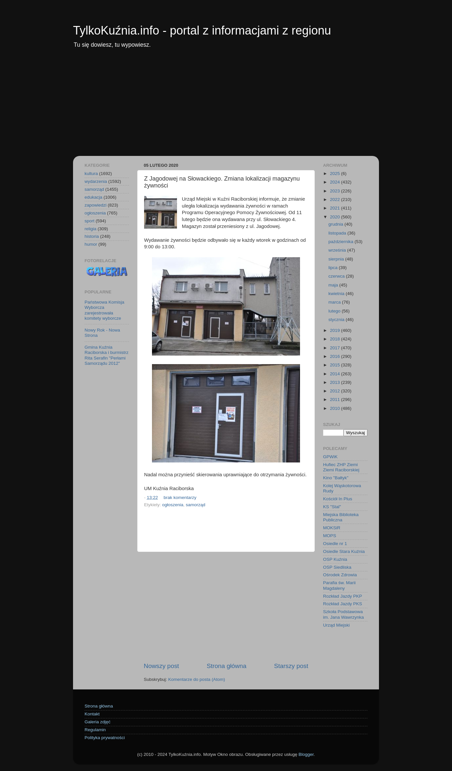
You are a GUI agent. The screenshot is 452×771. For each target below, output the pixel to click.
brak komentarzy (179, 497)
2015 (335, 364)
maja (333, 285)
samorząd (195, 504)
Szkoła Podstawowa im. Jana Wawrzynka (343, 614)
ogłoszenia (173, 504)
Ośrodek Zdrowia (340, 574)
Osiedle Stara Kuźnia (344, 551)
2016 (335, 356)
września (337, 250)
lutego (335, 311)
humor (91, 244)
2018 (335, 338)
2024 (335, 182)
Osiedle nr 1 (335, 543)
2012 (335, 390)
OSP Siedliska (337, 567)
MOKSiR (331, 527)
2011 (335, 399)
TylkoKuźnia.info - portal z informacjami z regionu (202, 30)
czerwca (337, 276)
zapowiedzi (96, 205)
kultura (91, 173)
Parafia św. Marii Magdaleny (339, 585)
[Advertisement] (226, 107)
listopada (337, 233)
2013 (335, 382)
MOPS (329, 535)
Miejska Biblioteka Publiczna (341, 517)
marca (335, 302)
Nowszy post (161, 665)
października (341, 241)
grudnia (336, 224)
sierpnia (336, 259)
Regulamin (95, 729)
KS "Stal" (332, 506)
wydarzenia (96, 181)
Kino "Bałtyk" (335, 477)
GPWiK (330, 456)
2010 (335, 408)
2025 (335, 173)
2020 (335, 216)
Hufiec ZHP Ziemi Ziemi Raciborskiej (341, 467)
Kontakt (92, 713)
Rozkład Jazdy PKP (342, 596)
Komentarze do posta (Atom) (196, 679)
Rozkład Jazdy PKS (342, 603)
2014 (335, 373)
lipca (333, 267)
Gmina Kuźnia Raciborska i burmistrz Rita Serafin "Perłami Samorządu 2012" (107, 355)
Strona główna (226, 665)
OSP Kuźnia (335, 559)
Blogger (306, 754)
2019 (335, 330)
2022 (335, 199)
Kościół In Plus (337, 498)
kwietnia (337, 293)
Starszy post (291, 665)
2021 (335, 208)
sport (89, 220)
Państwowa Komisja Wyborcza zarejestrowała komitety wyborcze (104, 310)
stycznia (337, 319)
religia (90, 228)
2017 (335, 347)
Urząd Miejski (336, 625)
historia (92, 236)
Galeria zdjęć (98, 721)
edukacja (93, 197)
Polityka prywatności (105, 737)
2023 (335, 190)
